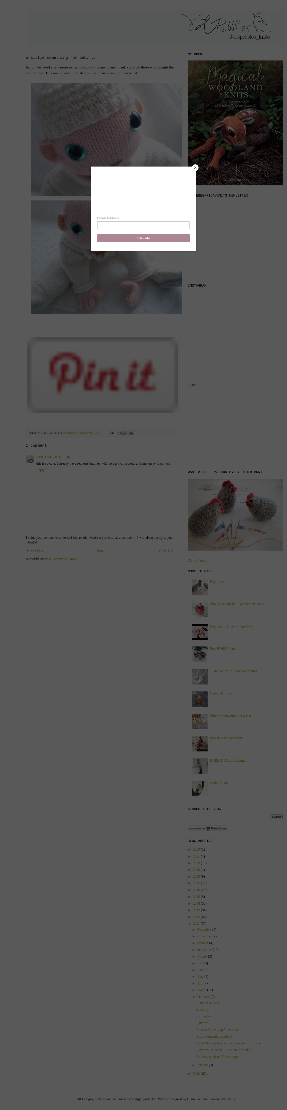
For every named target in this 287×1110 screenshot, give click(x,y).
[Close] (195, 167)
